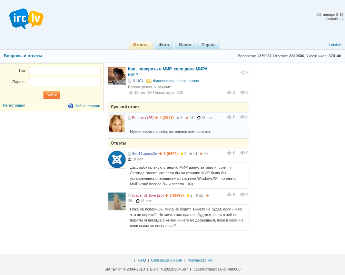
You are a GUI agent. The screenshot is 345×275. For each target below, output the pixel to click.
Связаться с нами (166, 260)
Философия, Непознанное (176, 81)
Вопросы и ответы (23, 55)
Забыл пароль (87, 106)
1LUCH (138, 81)
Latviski (335, 45)
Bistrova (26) (143, 118)
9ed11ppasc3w (145, 153)
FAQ (142, 260)
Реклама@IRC (200, 260)
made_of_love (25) (148, 195)
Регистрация (14, 105)
